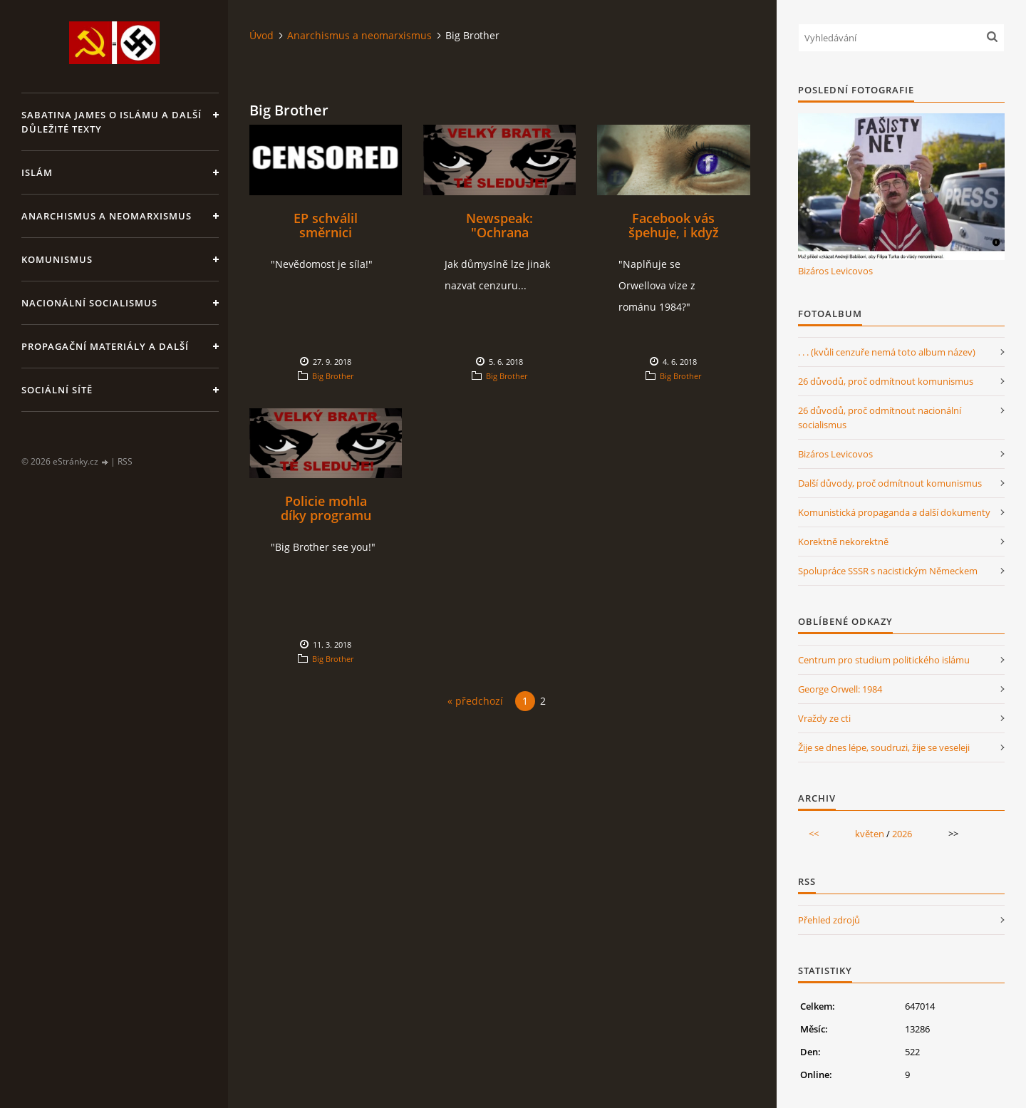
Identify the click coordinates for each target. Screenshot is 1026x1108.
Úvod (261, 35)
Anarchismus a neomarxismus (106, 215)
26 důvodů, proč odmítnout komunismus (885, 381)
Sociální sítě (57, 389)
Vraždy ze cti (824, 718)
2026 (902, 833)
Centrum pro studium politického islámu (884, 659)
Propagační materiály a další (105, 346)
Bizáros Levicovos (835, 270)
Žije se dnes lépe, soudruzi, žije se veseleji (884, 747)
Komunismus (57, 259)
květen (869, 833)
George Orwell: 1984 (840, 689)
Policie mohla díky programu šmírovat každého (325, 515)
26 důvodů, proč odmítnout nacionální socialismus (879, 417)
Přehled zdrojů (829, 919)
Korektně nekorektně (843, 541)
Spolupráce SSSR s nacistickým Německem (888, 570)
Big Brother (332, 376)
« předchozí (475, 701)
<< (814, 833)
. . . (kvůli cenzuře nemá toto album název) (886, 352)
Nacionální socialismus (89, 302)
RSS (125, 461)
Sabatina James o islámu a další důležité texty (111, 121)
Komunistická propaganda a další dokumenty (894, 512)
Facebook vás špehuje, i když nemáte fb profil (673, 232)
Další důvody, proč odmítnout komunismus (890, 483)
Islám (37, 172)
